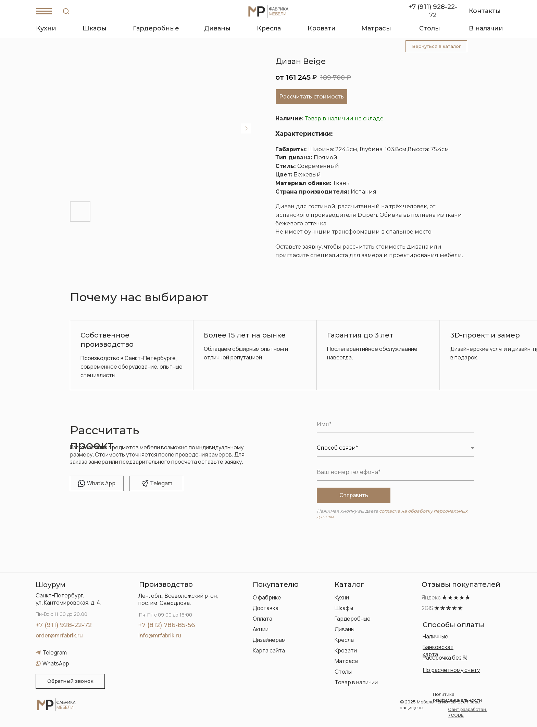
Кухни (342, 597)
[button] (70, 681)
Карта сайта (269, 650)
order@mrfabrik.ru (59, 635)
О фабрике (267, 597)
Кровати (346, 650)
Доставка (265, 608)
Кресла (344, 640)
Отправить (353, 495)
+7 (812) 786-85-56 (166, 625)
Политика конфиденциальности (457, 697)
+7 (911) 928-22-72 (64, 625)
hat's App (101, 483)
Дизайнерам (269, 640)
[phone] (395, 472)
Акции (260, 629)
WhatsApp (55, 663)
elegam (161, 483)
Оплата (262, 618)
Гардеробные (353, 618)
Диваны (344, 629)
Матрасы (346, 661)
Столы (343, 671)
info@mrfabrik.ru (159, 635)
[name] (395, 424)
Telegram (54, 652)
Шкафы (344, 608)
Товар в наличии (356, 682)
